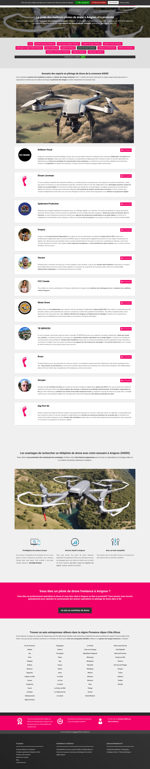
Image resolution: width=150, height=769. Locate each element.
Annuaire (18, 749)
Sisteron (120, 661)
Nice (90, 684)
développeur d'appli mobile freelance (29, 48)
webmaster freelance (96, 52)
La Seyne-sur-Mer (60, 688)
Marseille (90, 665)
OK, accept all (82, 2)
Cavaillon (30, 692)
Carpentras (29, 684)
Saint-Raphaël (120, 649)
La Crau (59, 680)
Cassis (30, 688)
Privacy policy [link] (124, 2)
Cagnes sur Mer (30, 676)
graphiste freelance (68, 48)
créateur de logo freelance (91, 44)
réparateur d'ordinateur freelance (58, 52)
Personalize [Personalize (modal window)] (113, 2)
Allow (83, 57)
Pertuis (90, 692)
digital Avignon (60, 754)
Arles (29, 657)
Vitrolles (120, 684)
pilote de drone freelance (86, 48)
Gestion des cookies (22, 757)
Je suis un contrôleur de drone (75, 610)
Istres (60, 673)
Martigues (90, 669)
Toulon (120, 673)
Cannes (29, 680)
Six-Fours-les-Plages (120, 665)
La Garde (60, 684)
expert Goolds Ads (51, 48)
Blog (17, 760)
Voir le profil (126, 150)
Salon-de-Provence (120, 653)
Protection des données (23, 754)
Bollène (29, 665)
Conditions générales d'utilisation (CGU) (28, 752)
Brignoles (30, 673)
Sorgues (120, 669)
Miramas (90, 676)
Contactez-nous (21, 762)
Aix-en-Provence (29, 646)
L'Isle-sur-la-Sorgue (90, 649)
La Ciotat (60, 676)
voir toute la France (35, 563)
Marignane (90, 661)
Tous (30, 44)
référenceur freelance (126, 48)
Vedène (120, 680)
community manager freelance (68, 44)
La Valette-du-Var (60, 692)
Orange (90, 688)
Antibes (29, 649)
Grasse (60, 665)
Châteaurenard (29, 696)
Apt (30, 653)
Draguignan (60, 646)
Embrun (59, 649)
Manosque (90, 657)
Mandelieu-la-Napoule (90, 653)
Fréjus (60, 657)
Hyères (60, 669)
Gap (60, 661)
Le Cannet (60, 696)
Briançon (29, 669)
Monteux (90, 680)
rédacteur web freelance (107, 48)
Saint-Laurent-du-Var (120, 646)
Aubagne (29, 661)
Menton (90, 673)
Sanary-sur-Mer (120, 657)
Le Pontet (90, 646)
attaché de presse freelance (45, 44)
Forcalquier (60, 653)
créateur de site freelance (112, 44)
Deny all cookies (99, 2)
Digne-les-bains (30, 700)
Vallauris (120, 676)
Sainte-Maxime (90, 696)
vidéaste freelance (79, 52)
